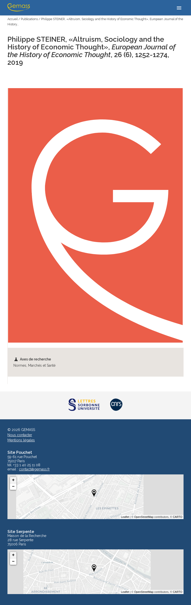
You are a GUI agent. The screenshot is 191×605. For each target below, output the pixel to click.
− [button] (13, 487)
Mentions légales (21, 440)
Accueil (12, 19)
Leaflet (125, 516)
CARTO (177, 516)
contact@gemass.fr (34, 469)
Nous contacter (19, 435)
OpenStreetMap (143, 516)
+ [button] (13, 480)
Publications (29, 19)
